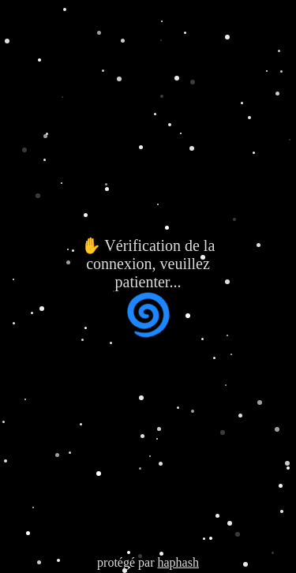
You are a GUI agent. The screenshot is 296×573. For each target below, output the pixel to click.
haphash (177, 562)
